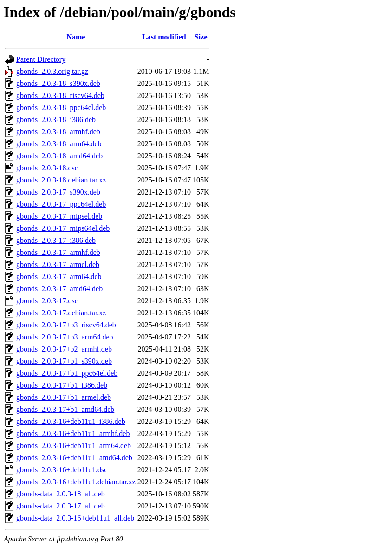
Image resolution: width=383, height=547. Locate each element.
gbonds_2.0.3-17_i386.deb (56, 240)
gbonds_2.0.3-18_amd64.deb (59, 156)
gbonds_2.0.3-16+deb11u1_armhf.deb (73, 433)
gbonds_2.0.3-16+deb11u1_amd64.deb (74, 458)
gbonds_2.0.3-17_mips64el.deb (63, 228)
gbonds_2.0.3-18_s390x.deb (58, 83)
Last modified (164, 37)
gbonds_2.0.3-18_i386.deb (56, 120)
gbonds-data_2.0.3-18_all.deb (60, 494)
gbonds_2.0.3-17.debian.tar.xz (61, 313)
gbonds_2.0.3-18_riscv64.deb (60, 95)
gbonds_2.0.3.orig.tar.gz (52, 71)
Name (75, 37)
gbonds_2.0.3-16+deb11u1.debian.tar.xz (76, 482)
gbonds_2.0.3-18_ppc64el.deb (61, 107)
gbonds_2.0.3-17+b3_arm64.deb (64, 337)
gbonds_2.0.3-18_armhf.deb (58, 132)
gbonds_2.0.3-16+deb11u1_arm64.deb (73, 445)
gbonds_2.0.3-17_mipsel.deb (59, 216)
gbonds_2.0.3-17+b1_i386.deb (61, 385)
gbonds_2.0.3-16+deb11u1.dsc (61, 470)
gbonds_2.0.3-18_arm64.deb (59, 144)
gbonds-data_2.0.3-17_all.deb (60, 506)
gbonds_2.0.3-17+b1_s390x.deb (64, 361)
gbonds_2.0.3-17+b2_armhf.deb (64, 349)
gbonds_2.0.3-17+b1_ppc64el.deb (66, 373)
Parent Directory (40, 59)
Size (201, 37)
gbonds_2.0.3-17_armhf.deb (58, 252)
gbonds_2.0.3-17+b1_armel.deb (63, 397)
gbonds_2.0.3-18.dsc (47, 168)
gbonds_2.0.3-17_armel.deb (57, 264)
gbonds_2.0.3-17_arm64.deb (59, 276)
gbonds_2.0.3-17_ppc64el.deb (61, 204)
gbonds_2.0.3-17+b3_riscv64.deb (66, 325)
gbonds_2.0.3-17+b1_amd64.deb (65, 409)
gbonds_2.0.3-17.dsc (47, 301)
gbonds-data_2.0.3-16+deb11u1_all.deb (75, 518)
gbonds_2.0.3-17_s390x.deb (58, 192)
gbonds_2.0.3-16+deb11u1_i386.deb (70, 421)
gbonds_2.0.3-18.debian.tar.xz (61, 180)
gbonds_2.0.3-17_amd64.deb (59, 289)
